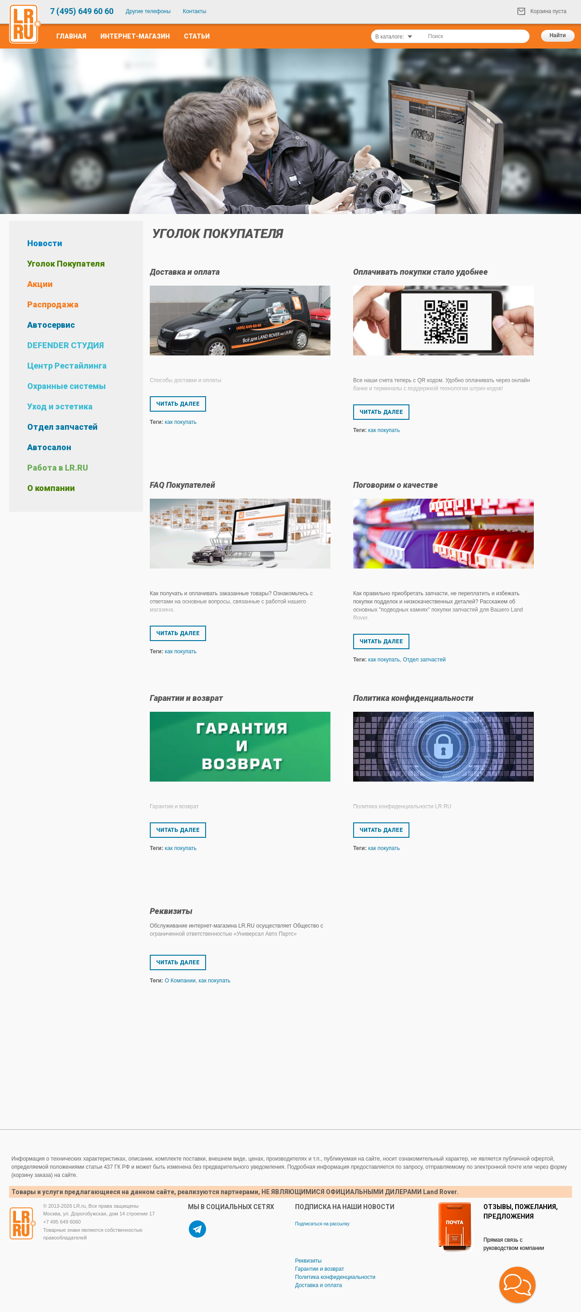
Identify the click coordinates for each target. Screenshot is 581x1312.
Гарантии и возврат (186, 698)
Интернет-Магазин (135, 36)
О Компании (180, 980)
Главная (71, 36)
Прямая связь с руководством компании (513, 1244)
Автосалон (49, 447)
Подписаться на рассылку (322, 1223)
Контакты (195, 11)
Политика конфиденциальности (413, 698)
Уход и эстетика (60, 406)
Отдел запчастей (62, 427)
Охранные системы (66, 386)
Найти (558, 35)
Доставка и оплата (185, 272)
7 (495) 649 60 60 (81, 11)
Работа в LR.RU (57, 467)
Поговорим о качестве (395, 485)
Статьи (197, 36)
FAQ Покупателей (182, 485)
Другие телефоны (148, 11)
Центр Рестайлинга (67, 365)
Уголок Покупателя (66, 263)
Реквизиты (171, 911)
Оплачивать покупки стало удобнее (420, 272)
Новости (44, 243)
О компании (51, 488)
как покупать (181, 422)
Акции (40, 284)
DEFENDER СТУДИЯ (65, 345)
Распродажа (53, 304)
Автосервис (51, 325)
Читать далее (178, 404)
